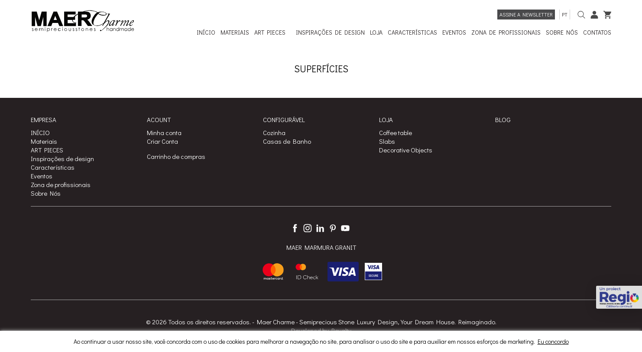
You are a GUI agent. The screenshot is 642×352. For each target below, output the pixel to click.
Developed (306, 330)
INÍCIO (40, 132)
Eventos (41, 175)
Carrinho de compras (176, 156)
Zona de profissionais (61, 184)
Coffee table (395, 132)
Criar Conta (162, 141)
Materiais (44, 141)
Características (53, 167)
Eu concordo (553, 341)
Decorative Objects (405, 149)
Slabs (387, 141)
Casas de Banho (287, 141)
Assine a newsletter (526, 14)
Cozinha (274, 132)
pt (564, 14)
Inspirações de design (62, 158)
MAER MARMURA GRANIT (321, 247)
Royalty (341, 330)
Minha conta (164, 132)
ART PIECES (47, 149)
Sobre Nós (46, 193)
